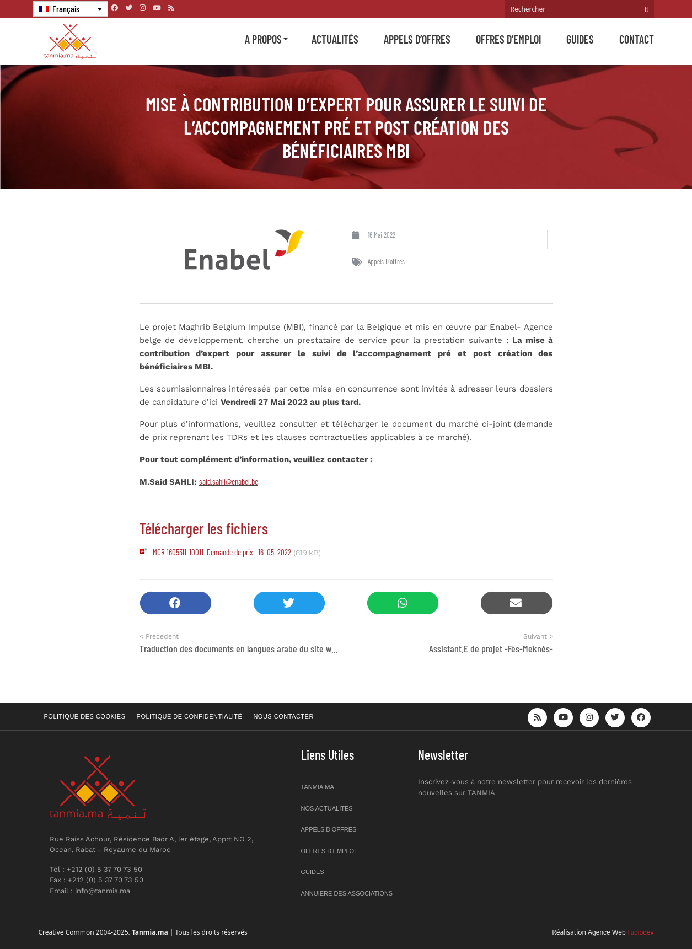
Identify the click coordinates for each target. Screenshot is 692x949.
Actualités (335, 39)
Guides (580, 39)
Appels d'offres (386, 261)
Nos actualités (327, 808)
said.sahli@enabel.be (228, 481)
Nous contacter (283, 716)
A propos (263, 39)
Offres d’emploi (508, 39)
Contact (636, 39)
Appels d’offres (417, 39)
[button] (176, 603)
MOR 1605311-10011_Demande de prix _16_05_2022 (222, 552)
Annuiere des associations (347, 893)
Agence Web (607, 932)
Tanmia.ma (317, 787)
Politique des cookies (85, 716)
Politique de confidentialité (190, 716)
